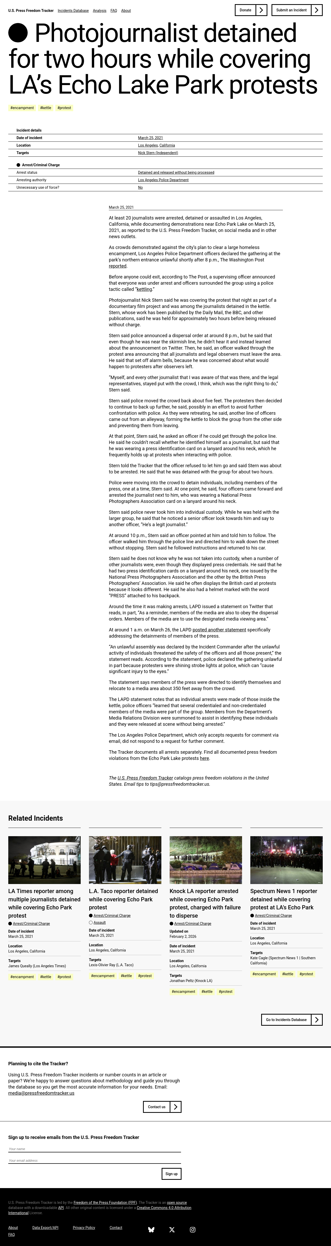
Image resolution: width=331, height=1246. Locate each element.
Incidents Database (73, 11)
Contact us (157, 1107)
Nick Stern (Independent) (158, 153)
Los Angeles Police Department (163, 180)
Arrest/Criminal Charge (41, 165)
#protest (64, 108)
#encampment (22, 108)
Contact (116, 1228)
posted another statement (219, 629)
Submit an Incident (291, 10)
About (126, 11)
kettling (144, 289)
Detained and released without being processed (176, 172)
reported (117, 266)
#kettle (45, 108)
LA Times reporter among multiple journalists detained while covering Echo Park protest (44, 903)
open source (177, 1202)
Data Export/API (45, 1228)
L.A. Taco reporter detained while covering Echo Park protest (123, 899)
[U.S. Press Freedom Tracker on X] (172, 1230)
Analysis (99, 11)
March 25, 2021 (150, 138)
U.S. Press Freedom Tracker (31, 11)
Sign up (172, 1174)
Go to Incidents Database (286, 1020)
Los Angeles (148, 145)
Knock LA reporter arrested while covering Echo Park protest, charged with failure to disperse (205, 903)
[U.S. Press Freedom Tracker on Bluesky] (151, 1230)
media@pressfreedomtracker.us (41, 1093)
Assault (100, 922)
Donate (245, 10)
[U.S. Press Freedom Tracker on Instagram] (193, 1230)
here (204, 758)
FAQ (114, 11)
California (167, 145)
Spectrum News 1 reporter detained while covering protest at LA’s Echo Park (283, 899)
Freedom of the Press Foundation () (105, 1202)
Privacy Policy (84, 1228)
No (140, 187)
